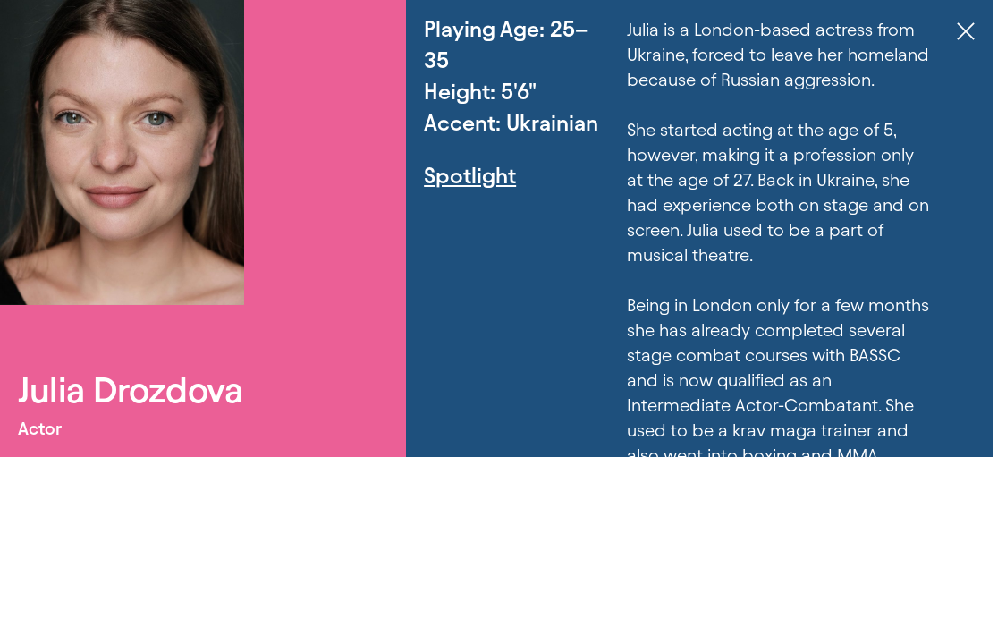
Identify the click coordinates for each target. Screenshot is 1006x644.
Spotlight (470, 176)
